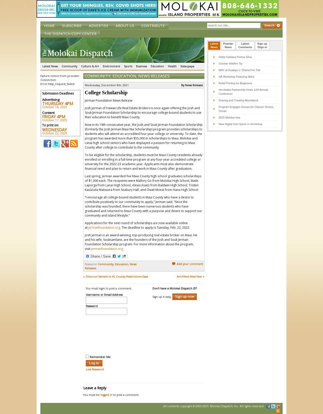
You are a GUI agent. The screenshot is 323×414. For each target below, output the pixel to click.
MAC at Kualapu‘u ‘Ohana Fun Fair (239, 70)
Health (172, 66)
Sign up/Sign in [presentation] (262, 45)
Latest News (50, 66)
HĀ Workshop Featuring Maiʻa (236, 76)
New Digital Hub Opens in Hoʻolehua (240, 124)
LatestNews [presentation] (214, 45)
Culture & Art (90, 66)
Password (92, 306)
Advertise (99, 25)
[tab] (214, 45)
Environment (111, 66)
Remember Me (98, 357)
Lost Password (95, 369)
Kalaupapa (187, 66)
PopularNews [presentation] (228, 45)
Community (69, 66)
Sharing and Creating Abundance (238, 100)
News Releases (154, 76)
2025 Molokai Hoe (229, 117)
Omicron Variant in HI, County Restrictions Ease (117, 276)
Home (49, 25)
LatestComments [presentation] (245, 45)
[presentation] (106, 334)
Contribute (153, 25)
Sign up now (184, 296)
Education (157, 66)
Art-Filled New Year (189, 276)
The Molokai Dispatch (122, 50)
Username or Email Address (104, 295)
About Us (125, 25)
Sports (128, 66)
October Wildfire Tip (230, 63)
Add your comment (187, 264)
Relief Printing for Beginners (236, 83)
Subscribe (72, 25)
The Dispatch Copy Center (70, 33)
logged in (106, 395)
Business (141, 66)
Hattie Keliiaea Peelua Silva (235, 56)
